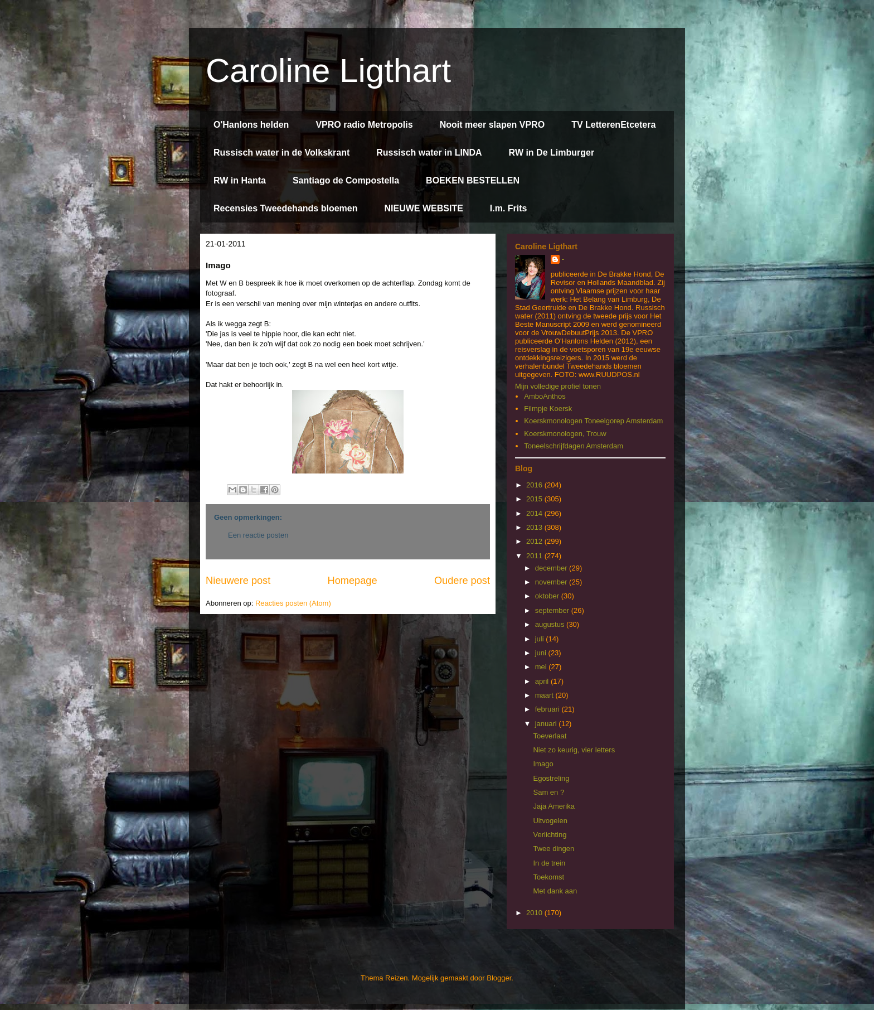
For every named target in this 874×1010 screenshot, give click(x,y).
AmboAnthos (544, 396)
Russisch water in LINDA (429, 152)
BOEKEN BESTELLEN (472, 180)
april (543, 681)
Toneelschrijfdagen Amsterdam (573, 446)
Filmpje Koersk (548, 408)
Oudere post (462, 580)
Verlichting (549, 834)
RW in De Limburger (552, 152)
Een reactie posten (258, 535)
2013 (535, 527)
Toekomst (548, 877)
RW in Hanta (239, 180)
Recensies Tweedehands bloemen (285, 208)
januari (547, 723)
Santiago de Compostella (346, 180)
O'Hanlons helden (251, 124)
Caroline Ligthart (328, 70)
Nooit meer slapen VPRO (492, 124)
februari (548, 709)
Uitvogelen (550, 820)
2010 (535, 912)
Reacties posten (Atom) (293, 603)
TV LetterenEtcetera (613, 124)
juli (540, 639)
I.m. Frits (508, 208)
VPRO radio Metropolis (363, 124)
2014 (535, 513)
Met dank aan (555, 891)
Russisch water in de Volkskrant (281, 152)
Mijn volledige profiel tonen (558, 386)
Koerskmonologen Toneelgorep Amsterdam (593, 421)
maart (545, 695)
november (552, 582)
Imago (543, 764)
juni (541, 653)
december (552, 568)
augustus (550, 624)
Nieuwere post (238, 580)
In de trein (549, 863)
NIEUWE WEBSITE (423, 208)
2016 (535, 485)
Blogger (499, 978)
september (553, 610)
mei (542, 667)
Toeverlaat (549, 736)
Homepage (352, 580)
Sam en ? (548, 792)
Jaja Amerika (553, 806)
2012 (535, 541)
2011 (535, 556)
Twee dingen (553, 848)
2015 (535, 499)
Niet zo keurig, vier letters (574, 750)
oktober (548, 596)
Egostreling (551, 778)
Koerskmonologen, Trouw (565, 433)
